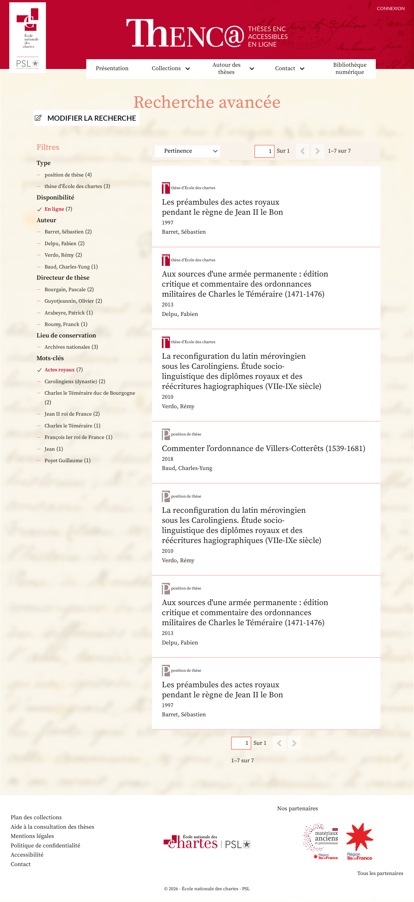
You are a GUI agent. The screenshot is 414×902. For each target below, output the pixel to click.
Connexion (391, 8)
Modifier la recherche (91, 118)
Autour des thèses (226, 69)
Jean (50, 449)
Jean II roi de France (68, 414)
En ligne (54, 209)
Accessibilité (27, 855)
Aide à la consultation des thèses (52, 827)
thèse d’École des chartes (73, 186)
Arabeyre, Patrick (65, 313)
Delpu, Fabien (60, 243)
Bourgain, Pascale (65, 289)
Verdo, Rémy (59, 255)
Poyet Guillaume (64, 460)
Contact (285, 68)
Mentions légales (32, 836)
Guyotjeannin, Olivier (69, 301)
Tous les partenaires (380, 873)
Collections (166, 68)
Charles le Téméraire (68, 426)
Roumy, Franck (62, 324)
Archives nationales (67, 347)
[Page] (265, 151)
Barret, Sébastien (64, 232)
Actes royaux (60, 369)
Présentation (112, 68)
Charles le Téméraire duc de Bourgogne (90, 393)
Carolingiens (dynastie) (71, 381)
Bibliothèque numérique (350, 69)
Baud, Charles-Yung (67, 267)
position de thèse (64, 175)
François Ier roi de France (74, 437)
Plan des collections (36, 818)
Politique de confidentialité (45, 845)
